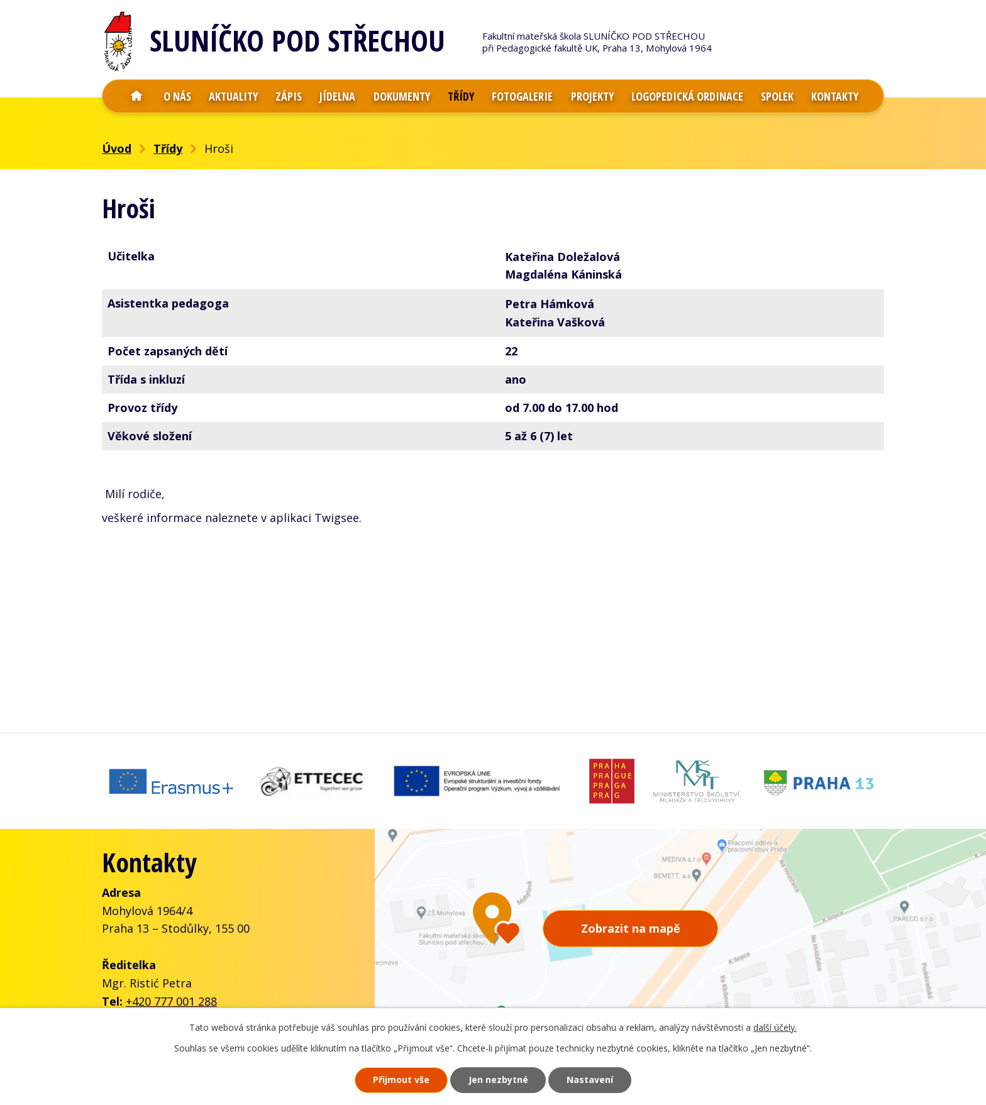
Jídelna (337, 96)
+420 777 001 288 (171, 998)
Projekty (592, 96)
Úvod (136, 96)
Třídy (461, 96)
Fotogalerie (522, 96)
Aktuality (233, 96)
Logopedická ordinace (687, 96)
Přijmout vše (401, 1080)
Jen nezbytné (498, 1080)
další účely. (775, 1027)
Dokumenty (402, 96)
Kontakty (834, 96)
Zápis (288, 96)
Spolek (777, 96)
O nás (177, 96)
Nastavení (590, 1080)
